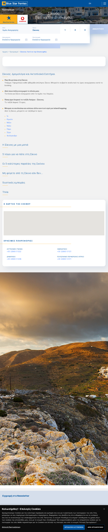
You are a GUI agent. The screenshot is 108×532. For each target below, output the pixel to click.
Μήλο (9, 123)
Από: (3, 27)
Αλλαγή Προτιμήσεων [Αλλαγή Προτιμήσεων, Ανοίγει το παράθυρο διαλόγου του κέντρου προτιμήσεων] (11, 529)
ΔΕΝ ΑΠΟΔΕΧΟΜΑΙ (95, 529)
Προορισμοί (14, 52)
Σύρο (9, 132)
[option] (54, 378)
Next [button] (104, 378)
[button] (54, 221)
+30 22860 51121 (64, 251)
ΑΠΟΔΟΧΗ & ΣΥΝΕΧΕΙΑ (74, 529)
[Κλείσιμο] (104, 510)
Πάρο (9, 129)
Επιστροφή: (36, 37)
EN (90, 3)
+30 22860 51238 (14, 259)
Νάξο (9, 126)
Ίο (7, 116)
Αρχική (5, 52)
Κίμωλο (10, 119)
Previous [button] (3, 378)
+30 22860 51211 (64, 259)
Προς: (34, 27)
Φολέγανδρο (12, 136)
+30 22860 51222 (14, 251)
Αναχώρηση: (6, 37)
